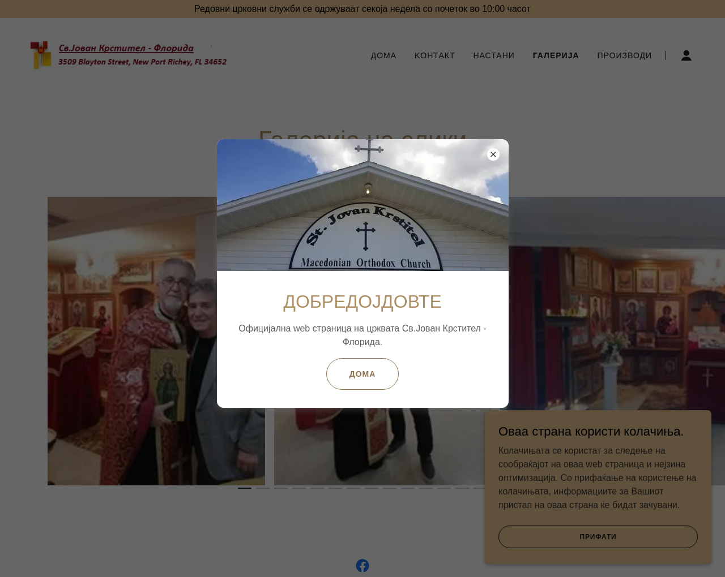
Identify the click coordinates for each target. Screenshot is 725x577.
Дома (362, 373)
